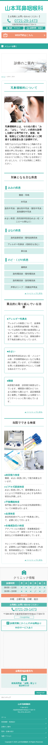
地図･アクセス (6, 736)
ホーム (3, 717)
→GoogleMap (23, 617)
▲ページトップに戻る (33, 293)
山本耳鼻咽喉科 (23, 742)
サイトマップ (6, 697)
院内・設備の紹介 (7, 731)
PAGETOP (41, 693)
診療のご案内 (6, 727)
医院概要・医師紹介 (8, 722)
